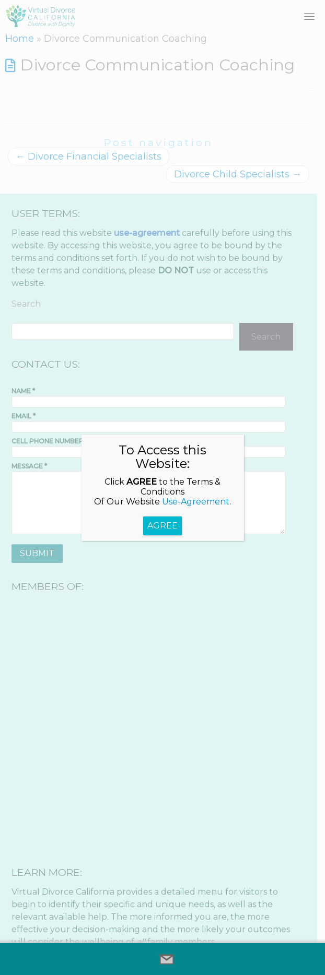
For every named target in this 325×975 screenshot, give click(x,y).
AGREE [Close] (162, 526)
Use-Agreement (195, 502)
